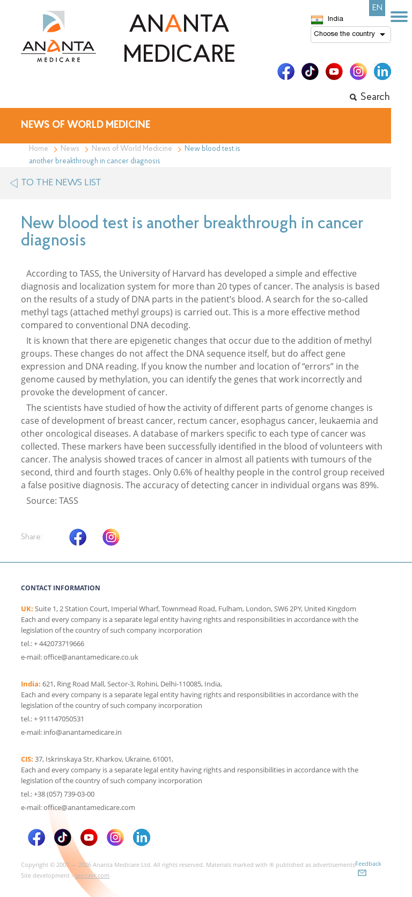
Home (38, 149)
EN (377, 8)
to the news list (61, 183)
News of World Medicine (132, 149)
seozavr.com (92, 875)
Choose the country (344, 34)
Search (375, 97)
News (70, 149)
